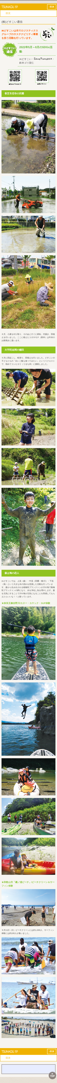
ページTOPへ (52, 1075)
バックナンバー (28, 1069)
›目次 (51, 7)
